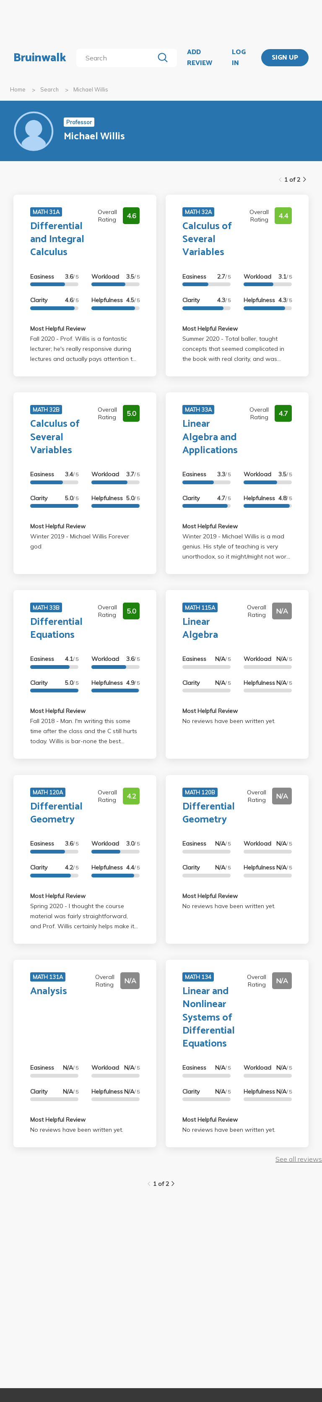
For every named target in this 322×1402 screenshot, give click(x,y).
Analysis (48, 991)
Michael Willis (90, 89)
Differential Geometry (56, 813)
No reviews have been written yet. (228, 721)
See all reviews (298, 1159)
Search (49, 89)
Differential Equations (56, 628)
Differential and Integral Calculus (57, 239)
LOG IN (239, 57)
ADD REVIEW (199, 57)
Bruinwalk (39, 58)
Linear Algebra (200, 628)
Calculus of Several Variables (207, 239)
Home (18, 89)
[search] (117, 58)
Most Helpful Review (58, 328)
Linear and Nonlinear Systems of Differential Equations (208, 1017)
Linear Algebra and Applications (210, 437)
